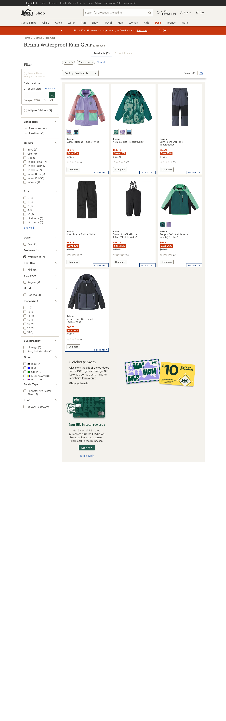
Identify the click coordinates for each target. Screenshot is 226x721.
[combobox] (118, 12)
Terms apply (89, 377)
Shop (40, 13)
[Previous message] (62, 30)
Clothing (37, 37)
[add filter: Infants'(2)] (29, 182)
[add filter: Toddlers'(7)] (30, 169)
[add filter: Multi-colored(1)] (35, 400)
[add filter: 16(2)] (26, 338)
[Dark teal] (115, 131)
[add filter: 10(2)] (26, 214)
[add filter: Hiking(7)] (29, 275)
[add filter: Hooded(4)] (30, 306)
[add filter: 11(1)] (26, 322)
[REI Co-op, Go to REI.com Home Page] (27, 12)
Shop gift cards (78, 382)
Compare (74, 170)
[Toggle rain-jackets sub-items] (26, 129)
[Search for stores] (52, 95)
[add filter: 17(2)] (26, 343)
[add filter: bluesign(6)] (30, 368)
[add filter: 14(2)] (26, 330)
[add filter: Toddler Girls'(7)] (33, 165)
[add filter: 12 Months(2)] (31, 218)
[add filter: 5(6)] (26, 197)
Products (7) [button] (102, 53)
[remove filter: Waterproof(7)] (32, 259)
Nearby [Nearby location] (49, 89)
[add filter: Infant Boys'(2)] (32, 174)
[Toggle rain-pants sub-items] (26, 134)
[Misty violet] (169, 224)
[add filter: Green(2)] (30, 396)
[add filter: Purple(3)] (31, 404)
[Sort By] (80, 73)
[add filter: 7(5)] (26, 206)
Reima (27, 37)
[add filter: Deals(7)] (28, 244)
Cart (199, 12)
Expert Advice (123, 53)
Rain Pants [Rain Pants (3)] (35, 133)
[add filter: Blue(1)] (29, 392)
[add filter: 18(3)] (26, 347)
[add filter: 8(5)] (26, 210)
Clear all (101, 62)
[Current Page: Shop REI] (29, 3)
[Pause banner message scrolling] (164, 30)
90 (201, 73)
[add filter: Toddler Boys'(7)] (33, 161)
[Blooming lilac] (69, 131)
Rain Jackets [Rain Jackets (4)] (36, 128)
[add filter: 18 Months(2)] (31, 222)
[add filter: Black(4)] (30, 388)
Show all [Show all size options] (29, 227)
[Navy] (75, 131)
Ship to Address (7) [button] (38, 110)
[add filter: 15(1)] (26, 334)
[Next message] (160, 30)
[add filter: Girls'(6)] (28, 153)
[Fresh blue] (129, 131)
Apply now (86, 447)
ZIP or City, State (32, 88)
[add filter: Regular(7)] (29, 291)
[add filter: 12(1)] (26, 326)
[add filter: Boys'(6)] (28, 149)
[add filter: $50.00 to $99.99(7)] (35, 439)
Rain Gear (50, 37)
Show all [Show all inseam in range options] (29, 352)
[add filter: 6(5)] (26, 201)
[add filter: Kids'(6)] (28, 157)
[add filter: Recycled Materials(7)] (36, 372)
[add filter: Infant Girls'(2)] (32, 178)
